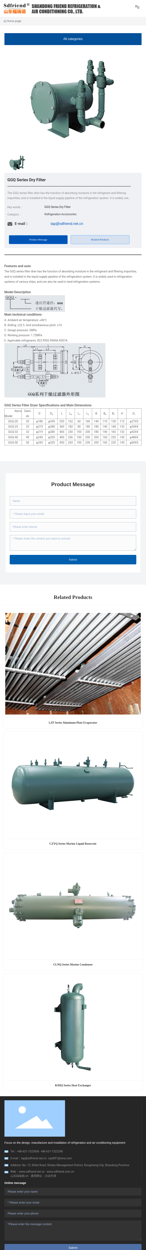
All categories (73, 39)
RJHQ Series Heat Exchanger (73, 1085)
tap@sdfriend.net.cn (67, 224)
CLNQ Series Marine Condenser (73, 964)
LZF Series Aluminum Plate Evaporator (73, 722)
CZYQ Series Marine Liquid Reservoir (73, 843)
